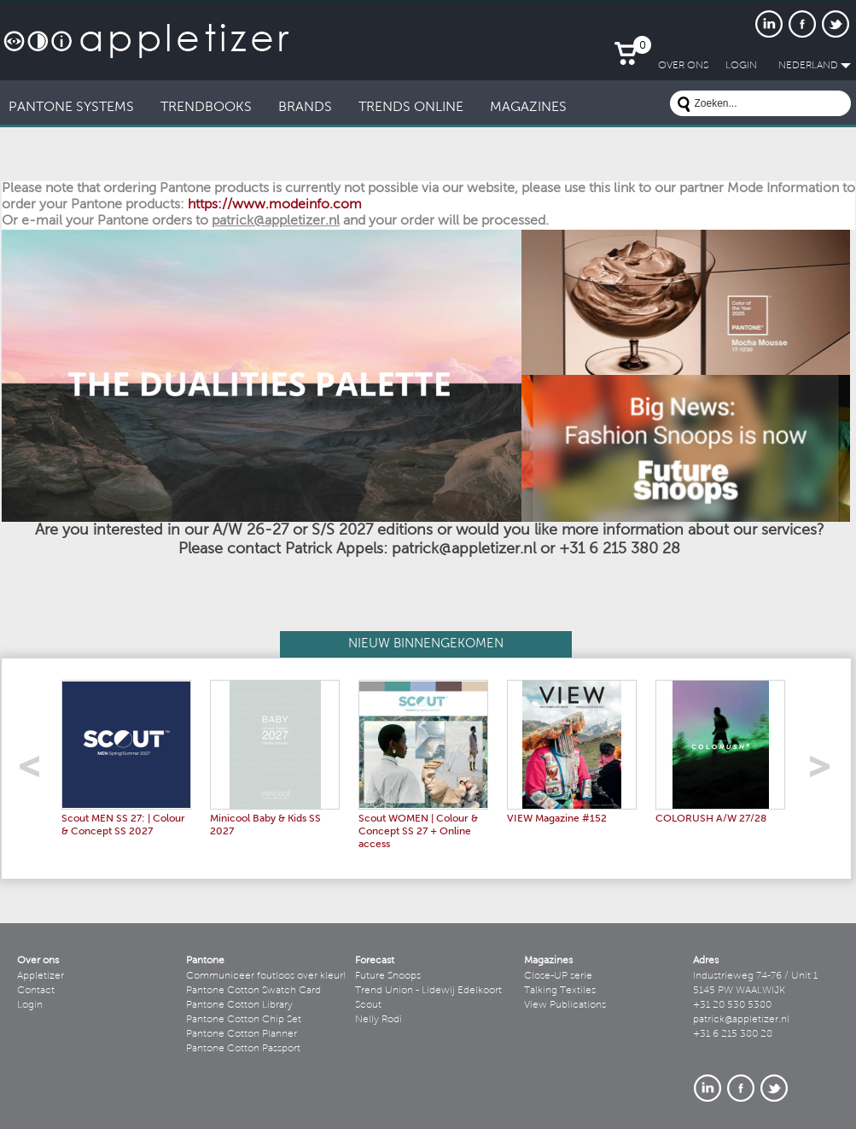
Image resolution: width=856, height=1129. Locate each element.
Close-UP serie (558, 976)
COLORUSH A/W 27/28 (710, 819)
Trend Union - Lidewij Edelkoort (428, 991)
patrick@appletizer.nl (741, 1020)
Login (30, 1005)
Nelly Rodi (378, 1020)
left (35, 771)
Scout (368, 1005)
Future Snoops (388, 976)
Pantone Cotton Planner (241, 1034)
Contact (36, 991)
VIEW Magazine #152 (557, 819)
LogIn (741, 66)
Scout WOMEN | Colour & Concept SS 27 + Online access (418, 832)
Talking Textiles (560, 991)
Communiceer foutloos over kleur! (266, 976)
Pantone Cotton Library (239, 1005)
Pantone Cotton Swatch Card (253, 991)
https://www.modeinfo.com (275, 205)
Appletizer (40, 976)
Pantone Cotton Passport (243, 1049)
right (825, 771)
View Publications (565, 1005)
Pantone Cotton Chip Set (243, 1020)
